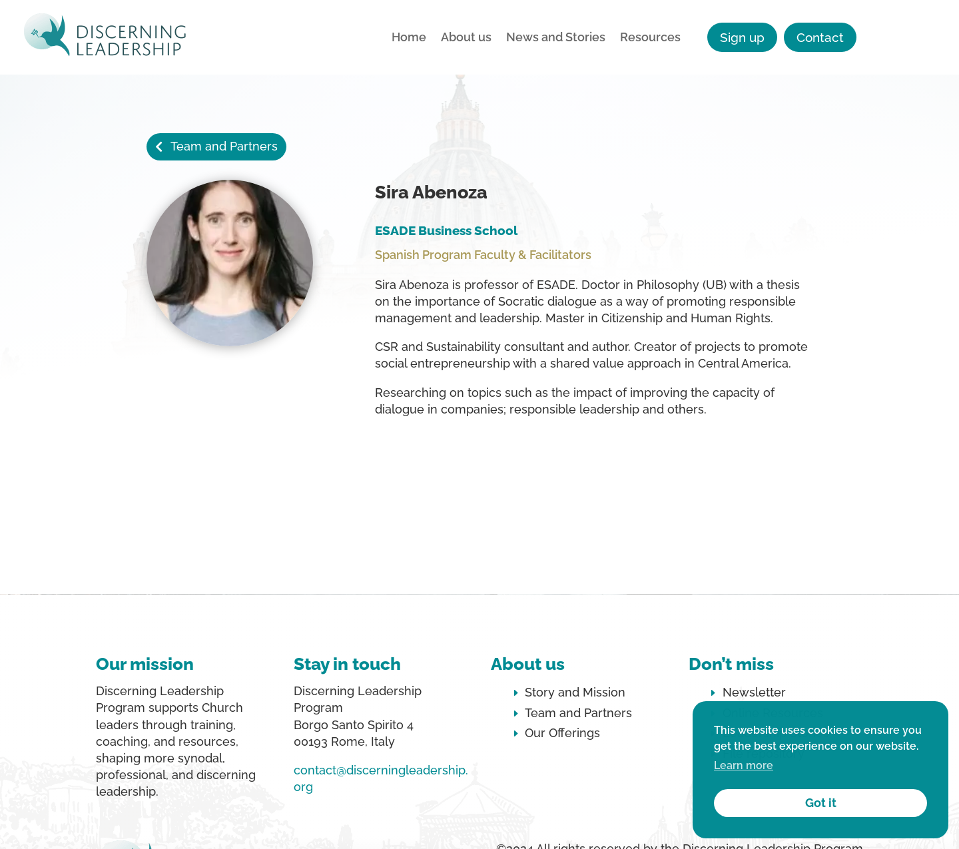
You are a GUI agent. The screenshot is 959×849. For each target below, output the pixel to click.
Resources (650, 38)
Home (409, 38)
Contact (820, 37)
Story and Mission (575, 692)
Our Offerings (562, 733)
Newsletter (754, 692)
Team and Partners (224, 146)
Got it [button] (820, 803)
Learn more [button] (743, 765)
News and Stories (555, 38)
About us (466, 38)
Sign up (742, 37)
